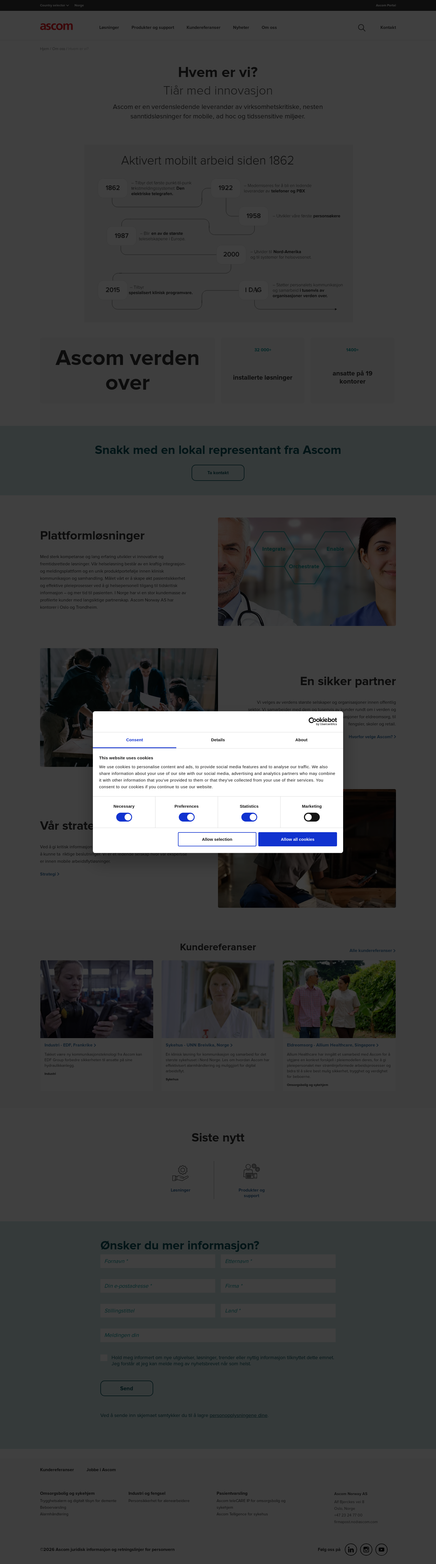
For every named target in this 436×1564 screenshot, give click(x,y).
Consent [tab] (134, 739)
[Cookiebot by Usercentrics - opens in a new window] (312, 721)
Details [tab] (218, 739)
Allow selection (217, 839)
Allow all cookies (297, 839)
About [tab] (301, 739)
